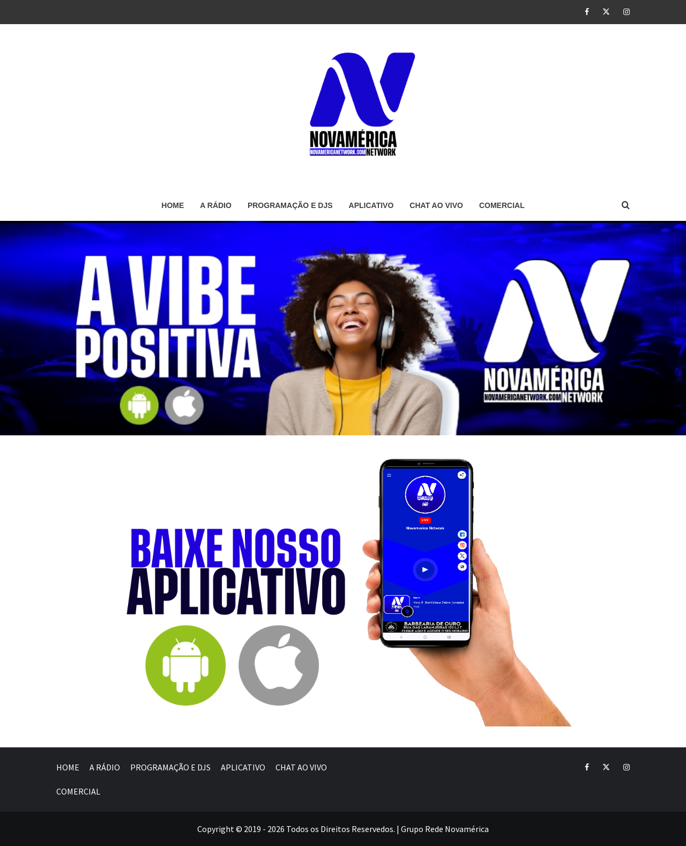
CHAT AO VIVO (436, 205)
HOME (172, 205)
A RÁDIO (216, 205)
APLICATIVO (371, 205)
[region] (343, 328)
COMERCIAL (502, 205)
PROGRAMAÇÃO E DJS (290, 205)
